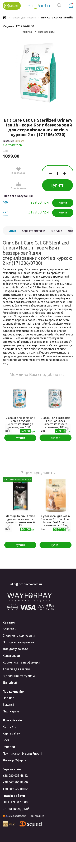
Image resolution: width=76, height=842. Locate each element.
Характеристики (33, 230)
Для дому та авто (15, 649)
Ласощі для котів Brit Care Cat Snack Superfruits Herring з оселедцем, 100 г (20, 422)
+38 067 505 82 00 (15, 782)
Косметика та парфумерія (21, 662)
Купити (57, 185)
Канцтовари (11, 655)
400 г (6, 202)
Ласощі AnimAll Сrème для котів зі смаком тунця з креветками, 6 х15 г (20, 520)
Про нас (8, 698)
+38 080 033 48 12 (15, 775)
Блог (6, 740)
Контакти (10, 726)
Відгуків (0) (56, 232)
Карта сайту (11, 733)
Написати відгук (46, 31)
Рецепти (9, 746)
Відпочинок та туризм (19, 675)
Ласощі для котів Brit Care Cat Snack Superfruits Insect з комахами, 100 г (55, 422)
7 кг (5, 212)
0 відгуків (27, 31)
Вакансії (8, 704)
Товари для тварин (16, 669)
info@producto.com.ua (26, 584)
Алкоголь (9, 628)
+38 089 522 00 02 (15, 789)
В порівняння (18, 186)
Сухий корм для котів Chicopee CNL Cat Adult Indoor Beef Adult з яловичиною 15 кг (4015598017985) (55, 522)
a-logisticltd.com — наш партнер (23, 816)
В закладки (18, 170)
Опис (12, 230)
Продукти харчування (18, 642)
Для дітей (10, 682)
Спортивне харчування (19, 635)
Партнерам (11, 711)
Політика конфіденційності (22, 753)
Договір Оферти (14, 760)
